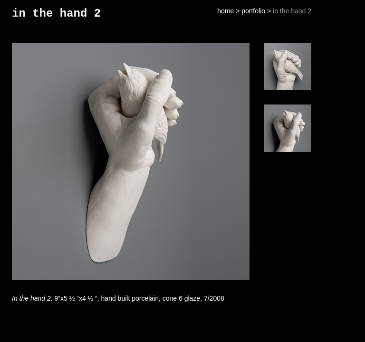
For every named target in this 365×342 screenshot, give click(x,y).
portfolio (253, 11)
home (225, 11)
